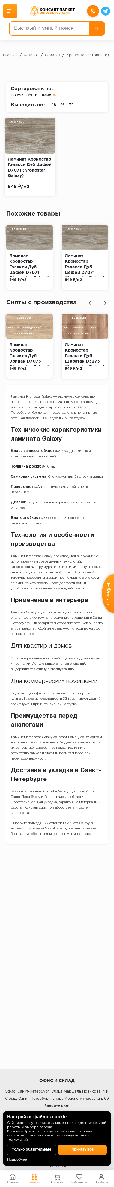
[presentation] (91, 303)
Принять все (82, 1149)
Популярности (24, 95)
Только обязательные (32, 1149)
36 (62, 105)
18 (54, 105)
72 (71, 105)
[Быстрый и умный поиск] (49, 28)
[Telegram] (105, 11)
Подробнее (17, 1159)
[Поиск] (96, 28)
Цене (49, 95)
